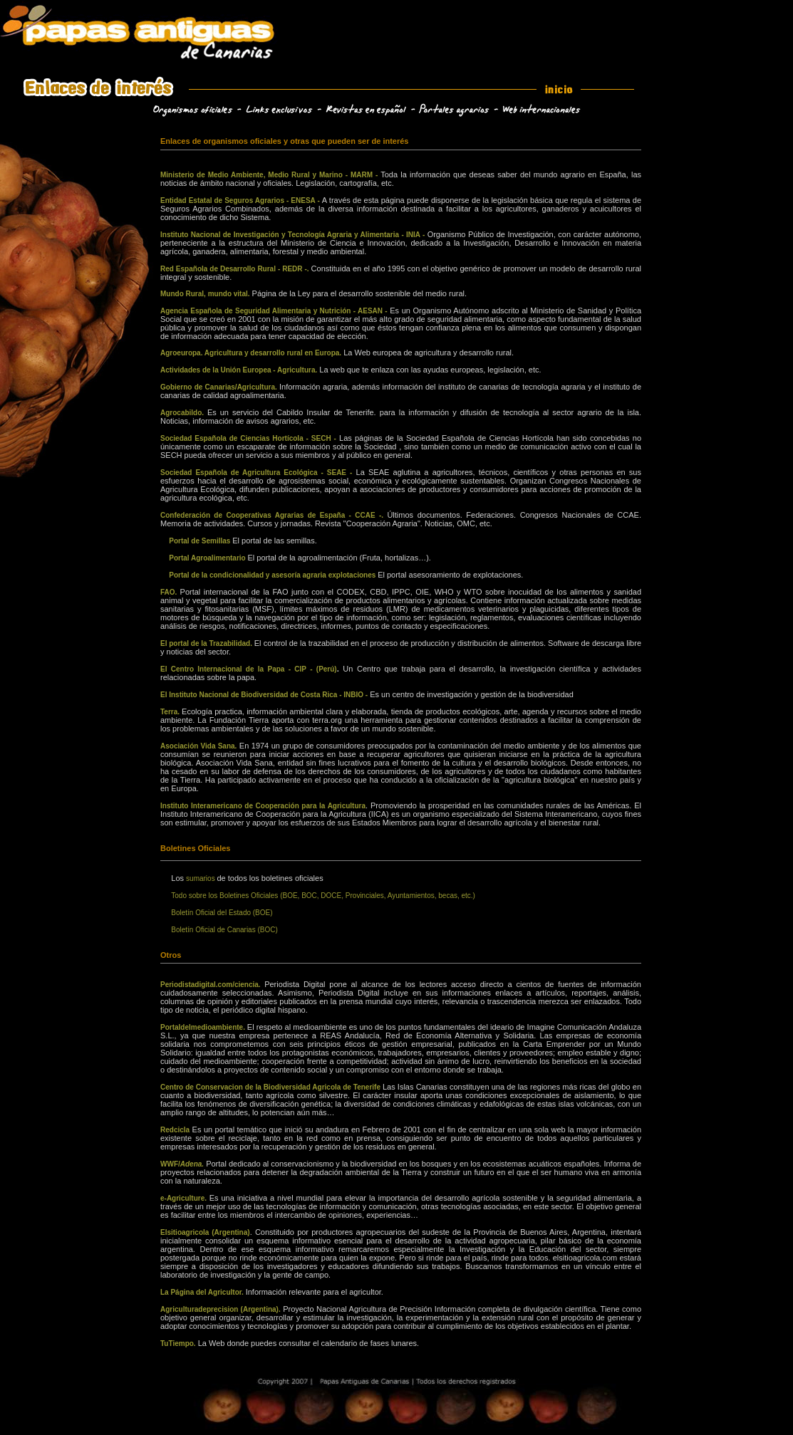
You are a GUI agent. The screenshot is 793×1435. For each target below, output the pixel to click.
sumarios (201, 878)
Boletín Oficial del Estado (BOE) (221, 913)
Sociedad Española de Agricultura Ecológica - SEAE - (256, 472)
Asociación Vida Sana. (198, 746)
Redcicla (175, 1130)
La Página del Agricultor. (203, 1292)
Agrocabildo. (183, 413)
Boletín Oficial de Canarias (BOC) (224, 930)
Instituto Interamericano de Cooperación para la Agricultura (263, 806)
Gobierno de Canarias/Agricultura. (219, 387)
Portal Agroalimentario (208, 558)
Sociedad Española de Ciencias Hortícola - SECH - (248, 438)
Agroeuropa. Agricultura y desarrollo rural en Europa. (250, 353)
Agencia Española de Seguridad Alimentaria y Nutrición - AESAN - (274, 311)
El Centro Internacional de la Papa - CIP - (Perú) (248, 669)
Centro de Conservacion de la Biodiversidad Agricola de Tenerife (271, 1087)
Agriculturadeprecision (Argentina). (220, 1309)
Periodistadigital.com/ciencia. (212, 984)
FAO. (170, 592)
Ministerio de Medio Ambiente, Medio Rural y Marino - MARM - (269, 175)
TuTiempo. (178, 1343)
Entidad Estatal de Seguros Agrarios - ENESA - (241, 200)
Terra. (171, 712)
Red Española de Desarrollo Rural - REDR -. (235, 269)
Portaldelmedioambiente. (203, 1027)
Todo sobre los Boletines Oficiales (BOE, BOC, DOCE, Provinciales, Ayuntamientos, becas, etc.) (323, 895)
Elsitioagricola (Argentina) (205, 1232)
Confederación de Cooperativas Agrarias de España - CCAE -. (273, 515)
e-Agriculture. (184, 1198)
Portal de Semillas (200, 541)
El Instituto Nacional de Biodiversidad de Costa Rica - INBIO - (264, 695)
